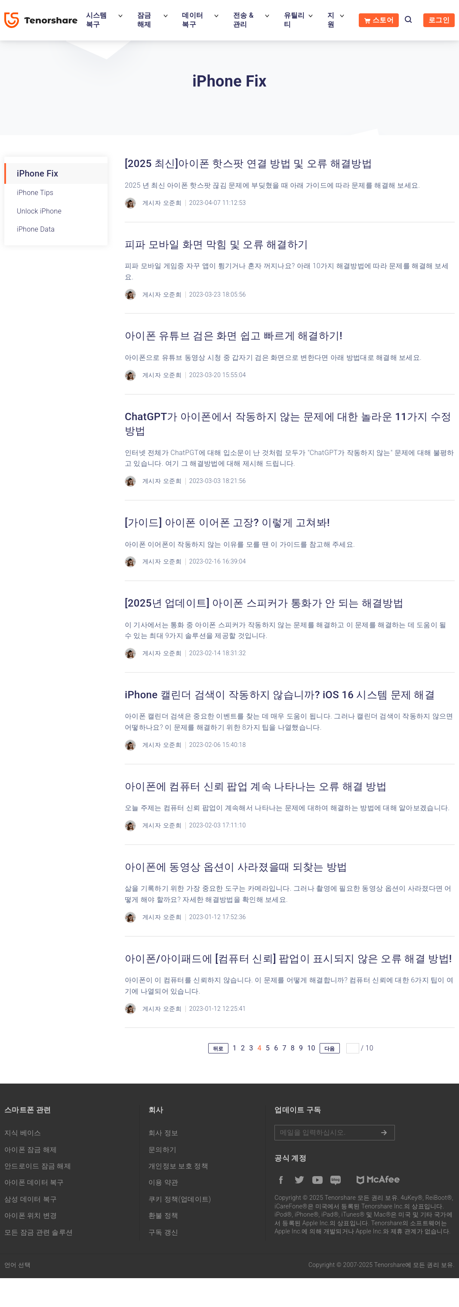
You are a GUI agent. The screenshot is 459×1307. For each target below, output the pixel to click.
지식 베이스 (22, 1133)
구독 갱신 (163, 1232)
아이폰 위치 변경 (30, 1215)
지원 (330, 19)
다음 (329, 1049)
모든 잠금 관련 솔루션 (38, 1232)
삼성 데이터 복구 (30, 1199)
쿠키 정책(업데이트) (179, 1199)
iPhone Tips (35, 193)
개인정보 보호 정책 (178, 1166)
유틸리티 (294, 19)
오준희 (172, 202)
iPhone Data (36, 229)
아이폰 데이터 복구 (34, 1182)
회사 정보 (163, 1133)
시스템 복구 (96, 19)
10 (311, 1048)
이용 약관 (163, 1182)
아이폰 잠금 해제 (30, 1150)
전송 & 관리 (243, 19)
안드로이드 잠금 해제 (37, 1166)
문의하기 (162, 1150)
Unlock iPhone (39, 211)
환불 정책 (163, 1215)
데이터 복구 (192, 19)
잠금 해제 (144, 19)
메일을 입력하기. (334, 1132)
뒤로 (218, 1049)
